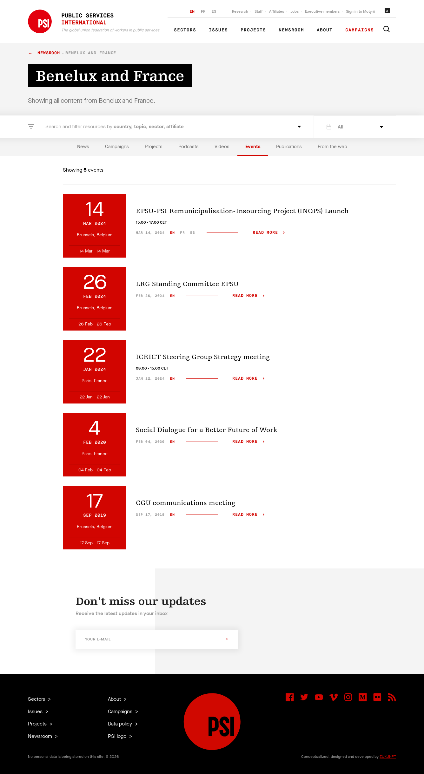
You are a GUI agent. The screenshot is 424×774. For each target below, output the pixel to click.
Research (240, 11)
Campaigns (359, 30)
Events (252, 146)
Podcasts (188, 146)
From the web (332, 146)
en (172, 232)
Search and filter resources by (114, 126)
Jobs (294, 11)
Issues (218, 30)
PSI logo (118, 736)
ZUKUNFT (388, 756)
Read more (265, 233)
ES (214, 11)
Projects (253, 30)
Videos (222, 146)
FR (203, 11)
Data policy (120, 723)
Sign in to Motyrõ (360, 11)
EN (192, 11)
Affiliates (276, 11)
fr (182, 232)
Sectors (185, 30)
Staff (259, 11)
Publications (289, 146)
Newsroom (291, 30)
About (325, 30)
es (192, 232)
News (83, 146)
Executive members (322, 11)
